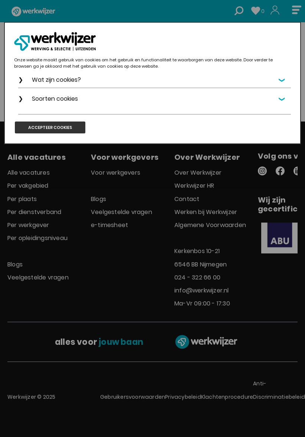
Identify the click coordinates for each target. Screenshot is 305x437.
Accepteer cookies (50, 127)
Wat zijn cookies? (56, 79)
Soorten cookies (55, 98)
